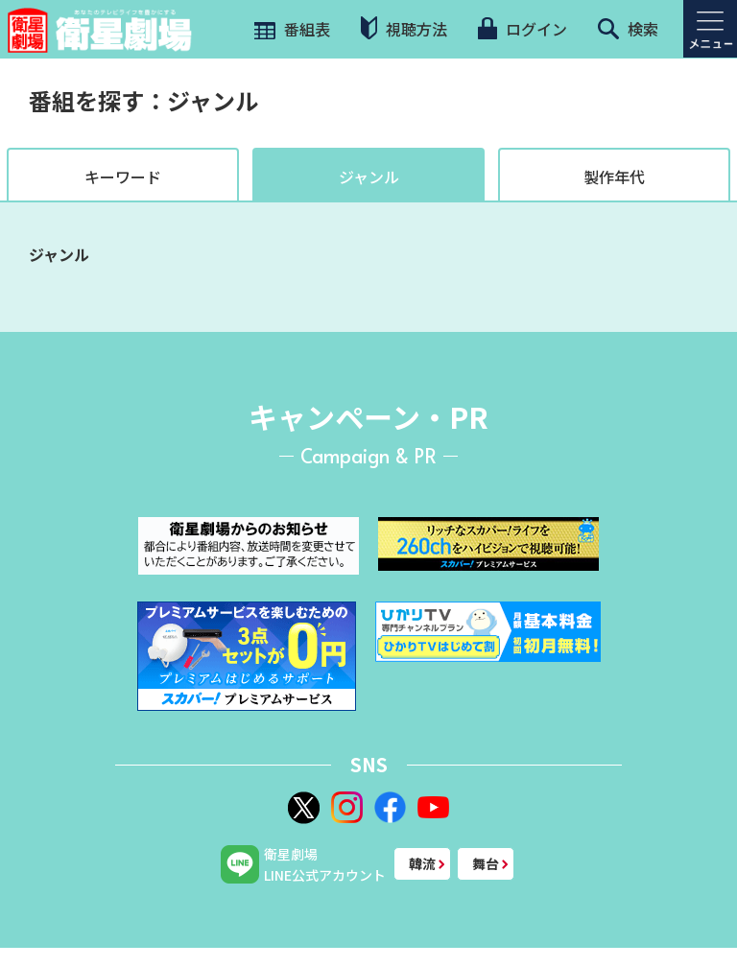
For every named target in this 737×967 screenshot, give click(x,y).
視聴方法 (404, 28)
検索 (628, 28)
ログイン (522, 28)
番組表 (290, 28)
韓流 (422, 863)
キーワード (122, 176)
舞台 (485, 863)
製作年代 (614, 176)
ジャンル (369, 176)
